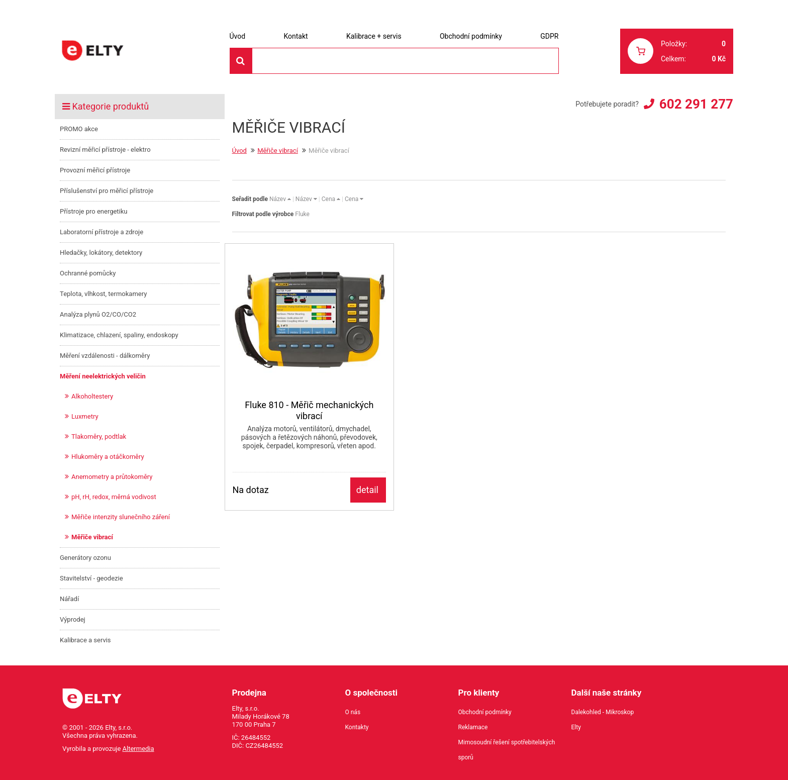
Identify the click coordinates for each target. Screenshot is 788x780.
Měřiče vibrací (92, 537)
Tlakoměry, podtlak (98, 436)
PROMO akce (79, 129)
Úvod (238, 36)
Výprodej (72, 619)
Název (280, 199)
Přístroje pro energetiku (94, 211)
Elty (576, 727)
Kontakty (357, 727)
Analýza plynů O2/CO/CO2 (98, 314)
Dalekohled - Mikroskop (602, 712)
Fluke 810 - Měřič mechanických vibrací (309, 410)
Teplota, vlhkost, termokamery (103, 294)
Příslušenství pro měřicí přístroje (106, 190)
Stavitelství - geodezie (91, 578)
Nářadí (69, 599)
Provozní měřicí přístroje (95, 170)
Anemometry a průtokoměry (111, 476)
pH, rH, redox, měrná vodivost (113, 497)
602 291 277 (696, 104)
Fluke (302, 214)
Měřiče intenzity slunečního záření (120, 517)
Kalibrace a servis (85, 640)
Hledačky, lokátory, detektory (101, 252)
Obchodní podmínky (471, 36)
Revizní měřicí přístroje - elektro (105, 149)
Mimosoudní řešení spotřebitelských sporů (506, 750)
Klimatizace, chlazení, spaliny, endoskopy (119, 335)
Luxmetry (84, 416)
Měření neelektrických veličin (103, 376)
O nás (353, 712)
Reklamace (473, 727)
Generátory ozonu (85, 557)
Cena (331, 199)
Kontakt (295, 36)
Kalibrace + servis (374, 36)
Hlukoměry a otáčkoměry (107, 456)
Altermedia (138, 748)
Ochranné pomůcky (88, 273)
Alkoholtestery (92, 396)
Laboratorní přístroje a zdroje (101, 232)
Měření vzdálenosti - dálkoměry (105, 355)
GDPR (549, 36)
